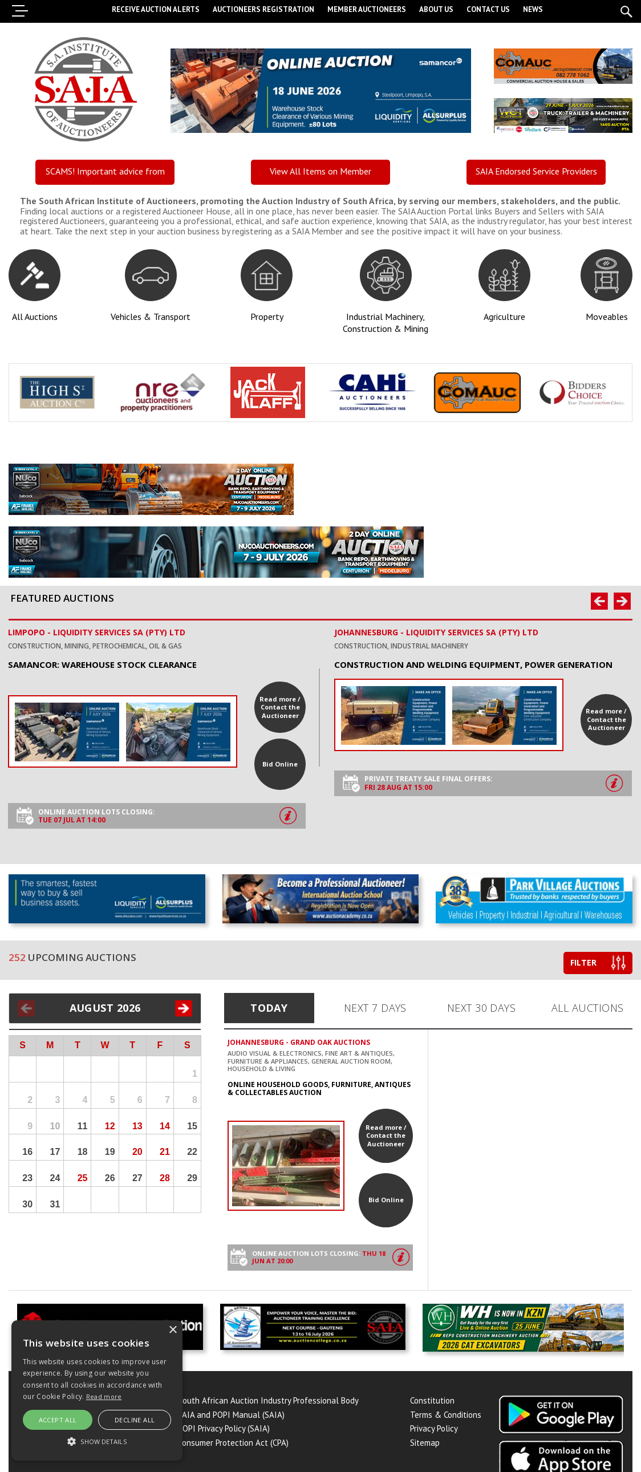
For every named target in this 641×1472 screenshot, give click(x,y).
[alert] (96, 1390)
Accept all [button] (58, 1420)
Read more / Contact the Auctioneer (280, 707)
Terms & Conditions (445, 1417)
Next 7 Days (375, 1008)
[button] (97, 1440)
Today (268, 1008)
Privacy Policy (434, 1431)
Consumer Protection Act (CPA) (233, 1445)
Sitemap (425, 1445)
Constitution (432, 1403)
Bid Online (280, 764)
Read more (104, 1396)
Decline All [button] (135, 1420)
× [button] (172, 1330)
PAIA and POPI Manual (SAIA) (231, 1417)
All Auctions (587, 1008)
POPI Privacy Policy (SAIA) (224, 1431)
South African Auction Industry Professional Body (268, 1403)
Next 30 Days (481, 1008)
